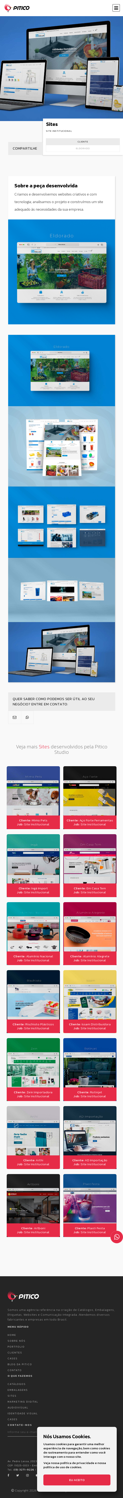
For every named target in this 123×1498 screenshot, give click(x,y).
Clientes (15, 1349)
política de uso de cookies (62, 1467)
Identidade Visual (23, 1410)
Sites (12, 1392)
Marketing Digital (23, 1398)
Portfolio (16, 1343)
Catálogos (17, 1381)
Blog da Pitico (20, 1361)
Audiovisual (18, 1404)
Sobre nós (17, 1337)
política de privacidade (77, 1462)
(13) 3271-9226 (24, 1466)
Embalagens (18, 1386)
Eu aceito (77, 1479)
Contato (15, 1367)
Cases (13, 1355)
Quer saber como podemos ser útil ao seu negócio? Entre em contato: (52, 699)
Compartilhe (24, 148)
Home (12, 1332)
